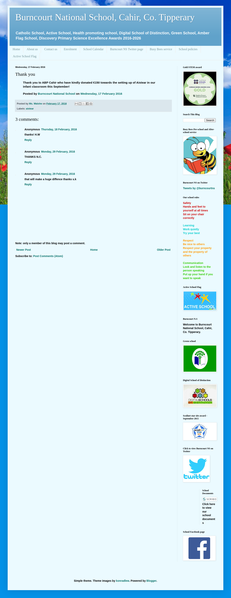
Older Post (164, 249)
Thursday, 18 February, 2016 (59, 129)
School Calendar (93, 49)
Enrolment (70, 49)
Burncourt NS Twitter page (126, 49)
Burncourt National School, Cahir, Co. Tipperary (105, 17)
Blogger (151, 580)
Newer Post (23, 249)
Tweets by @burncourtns (199, 188)
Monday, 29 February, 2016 (58, 151)
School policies (188, 49)
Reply (28, 139)
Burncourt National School (56, 93)
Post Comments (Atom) (48, 256)
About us (32, 49)
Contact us (50, 49)
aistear (30, 108)
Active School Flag (25, 56)
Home (16, 49)
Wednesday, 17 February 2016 (101, 93)
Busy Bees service (161, 49)
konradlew (122, 580)
